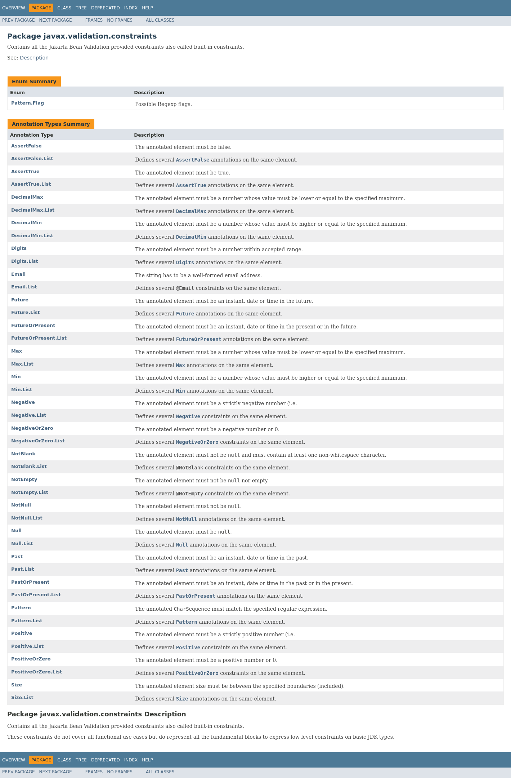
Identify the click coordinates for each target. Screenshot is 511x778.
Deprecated (105, 7)
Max (16, 351)
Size (16, 685)
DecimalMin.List (32, 235)
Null (16, 530)
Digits (19, 248)
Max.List (22, 364)
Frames (94, 20)
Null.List (22, 543)
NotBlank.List (29, 466)
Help (147, 7)
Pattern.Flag (27, 103)
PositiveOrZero (31, 659)
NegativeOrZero (32, 428)
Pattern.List (26, 620)
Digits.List (24, 261)
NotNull (21, 505)
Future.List (25, 312)
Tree (81, 7)
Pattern (21, 607)
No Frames (120, 20)
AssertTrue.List (31, 184)
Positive (21, 633)
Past (17, 556)
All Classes (160, 20)
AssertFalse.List (32, 158)
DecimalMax (27, 197)
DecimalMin (26, 222)
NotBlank (23, 453)
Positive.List (27, 646)
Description (34, 58)
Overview (13, 7)
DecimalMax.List (32, 210)
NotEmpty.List (29, 492)
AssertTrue (25, 171)
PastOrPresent (30, 582)
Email (18, 274)
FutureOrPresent (33, 325)
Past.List (22, 569)
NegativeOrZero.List (37, 440)
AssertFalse (26, 146)
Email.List (24, 286)
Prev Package (18, 20)
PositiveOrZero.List (36, 672)
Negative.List (28, 415)
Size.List (22, 697)
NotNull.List (26, 518)
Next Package (55, 20)
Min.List (21, 389)
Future (19, 299)
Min (16, 376)
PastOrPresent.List (36, 594)
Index (131, 7)
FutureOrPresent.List (39, 338)
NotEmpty (24, 479)
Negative (23, 402)
